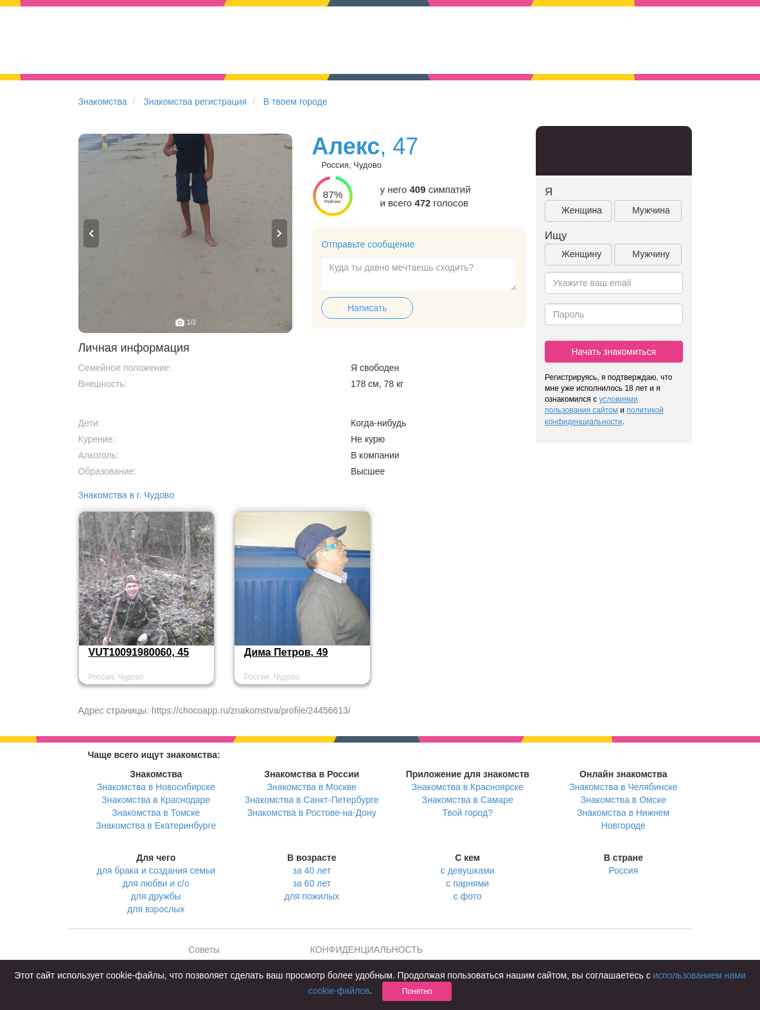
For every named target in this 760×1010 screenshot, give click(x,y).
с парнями (467, 883)
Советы (204, 949)
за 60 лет (312, 883)
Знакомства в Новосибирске (156, 787)
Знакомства (102, 101)
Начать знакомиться (613, 352)
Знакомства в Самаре (467, 800)
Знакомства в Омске (623, 800)
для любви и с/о (156, 883)
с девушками (468, 870)
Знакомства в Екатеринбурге (156, 825)
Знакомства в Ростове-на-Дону (311, 812)
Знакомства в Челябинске (623, 787)
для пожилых (312, 896)
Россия (623, 870)
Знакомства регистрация (195, 101)
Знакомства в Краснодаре (156, 800)
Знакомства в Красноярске (468, 787)
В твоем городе (295, 101)
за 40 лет (312, 870)
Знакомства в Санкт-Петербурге (312, 800)
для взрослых (155, 909)
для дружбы (156, 896)
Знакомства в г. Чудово (126, 495)
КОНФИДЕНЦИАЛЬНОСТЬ (366, 949)
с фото (468, 896)
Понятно (417, 991)
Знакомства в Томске (156, 812)
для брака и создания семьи (155, 870)
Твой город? (467, 812)
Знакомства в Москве (312, 787)
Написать (367, 308)
